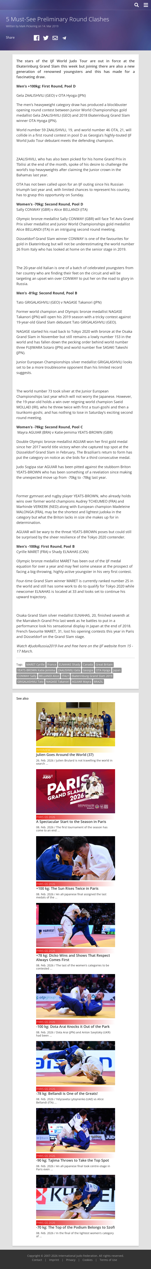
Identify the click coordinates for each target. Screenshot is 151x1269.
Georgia (88, 670)
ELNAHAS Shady (69, 664)
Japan (117, 670)
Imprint (54, 1260)
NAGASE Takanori (57, 681)
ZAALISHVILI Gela (69, 670)
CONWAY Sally (26, 676)
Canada (88, 664)
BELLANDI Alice (49, 676)
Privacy (70, 1260)
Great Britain (104, 664)
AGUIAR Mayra (81, 681)
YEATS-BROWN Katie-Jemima (36, 670)
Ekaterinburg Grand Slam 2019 (92, 676)
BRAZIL (98, 681)
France (51, 664)
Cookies (88, 1260)
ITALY (65, 676)
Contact (37, 1260)
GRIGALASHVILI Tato (30, 681)
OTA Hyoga (103, 670)
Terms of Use (108, 1260)
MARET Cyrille (35, 664)
